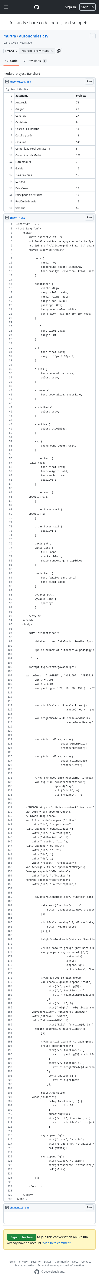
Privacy (23, 1261)
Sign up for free (22, 1237)
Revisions (35, 61)
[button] (58, 51)
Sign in (70, 7)
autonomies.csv (34, 36)
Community (62, 1261)
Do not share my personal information (61, 1265)
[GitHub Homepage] (36, 1271)
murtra (9, 36)
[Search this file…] (49, 89)
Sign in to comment (56, 1243)
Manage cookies (24, 1265)
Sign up (87, 7)
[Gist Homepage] (36, 7)
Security (35, 1261)
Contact (86, 1261)
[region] (49, 149)
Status (47, 1261)
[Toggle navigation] (6, 7)
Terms (12, 1261)
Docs (75, 1261)
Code (11, 61)
